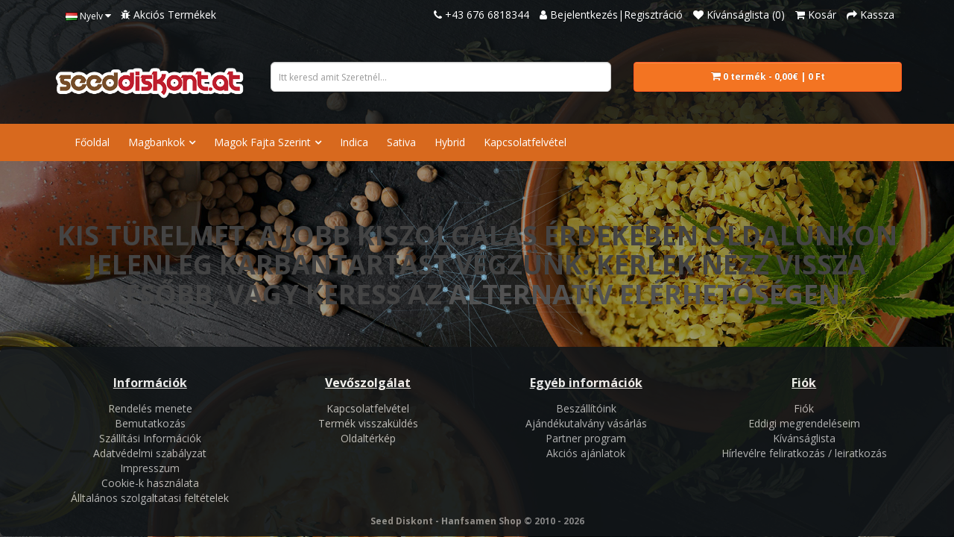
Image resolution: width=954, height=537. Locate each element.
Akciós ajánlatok (585, 453)
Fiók (804, 408)
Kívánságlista (804, 438)
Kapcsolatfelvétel (367, 408)
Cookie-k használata (150, 483)
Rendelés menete (150, 408)
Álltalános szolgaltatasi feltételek (150, 498)
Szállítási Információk (150, 438)
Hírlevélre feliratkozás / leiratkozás (804, 453)
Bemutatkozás (150, 423)
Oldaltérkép (368, 438)
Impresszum (150, 468)
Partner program (586, 438)
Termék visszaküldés (368, 423)
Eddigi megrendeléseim (804, 423)
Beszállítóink (586, 408)
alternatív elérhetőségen (644, 294)
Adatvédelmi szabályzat (149, 453)
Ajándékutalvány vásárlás (586, 423)
